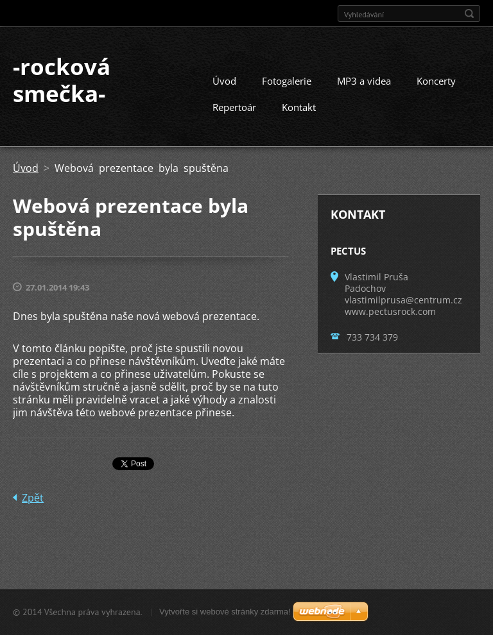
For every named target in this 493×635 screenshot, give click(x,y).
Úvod (224, 80)
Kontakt (299, 107)
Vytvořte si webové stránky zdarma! (225, 611)
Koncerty (436, 80)
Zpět (33, 498)
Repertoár (234, 107)
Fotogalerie (286, 80)
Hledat (469, 13)
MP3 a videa (364, 80)
